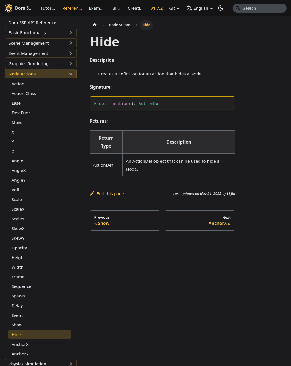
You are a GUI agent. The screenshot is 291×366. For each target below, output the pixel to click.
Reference (72, 8)
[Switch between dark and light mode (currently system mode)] (220, 8)
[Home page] (95, 25)
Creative (136, 8)
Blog (117, 8)
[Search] (260, 8)
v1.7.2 (157, 8)
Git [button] (172, 8)
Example (98, 8)
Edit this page (107, 193)
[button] (41, 32)
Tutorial (49, 8)
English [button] (197, 8)
